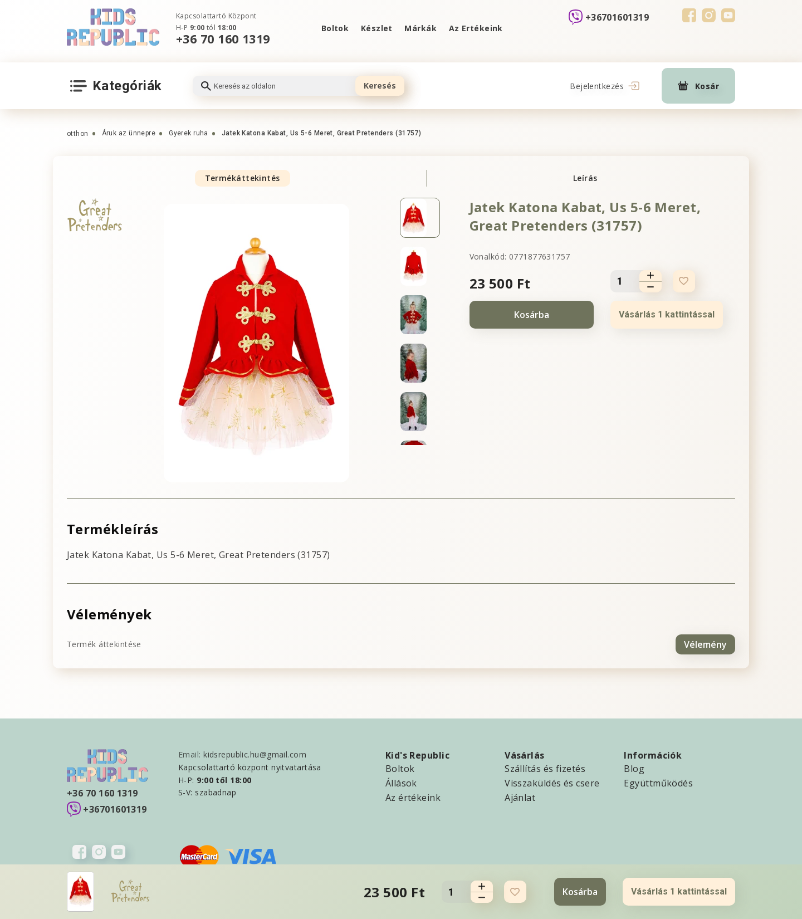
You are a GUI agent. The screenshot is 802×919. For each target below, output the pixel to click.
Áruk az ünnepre (129, 133)
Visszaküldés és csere (552, 782)
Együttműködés (658, 782)
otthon (78, 134)
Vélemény (705, 644)
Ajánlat (520, 797)
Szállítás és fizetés (545, 768)
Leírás (585, 178)
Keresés (380, 85)
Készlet (376, 28)
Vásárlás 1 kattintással (667, 314)
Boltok (335, 28)
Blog (634, 768)
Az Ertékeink (476, 28)
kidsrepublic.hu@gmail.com (254, 754)
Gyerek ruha (188, 133)
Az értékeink (413, 797)
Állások (401, 782)
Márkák (421, 28)
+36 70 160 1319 (223, 39)
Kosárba (531, 315)
